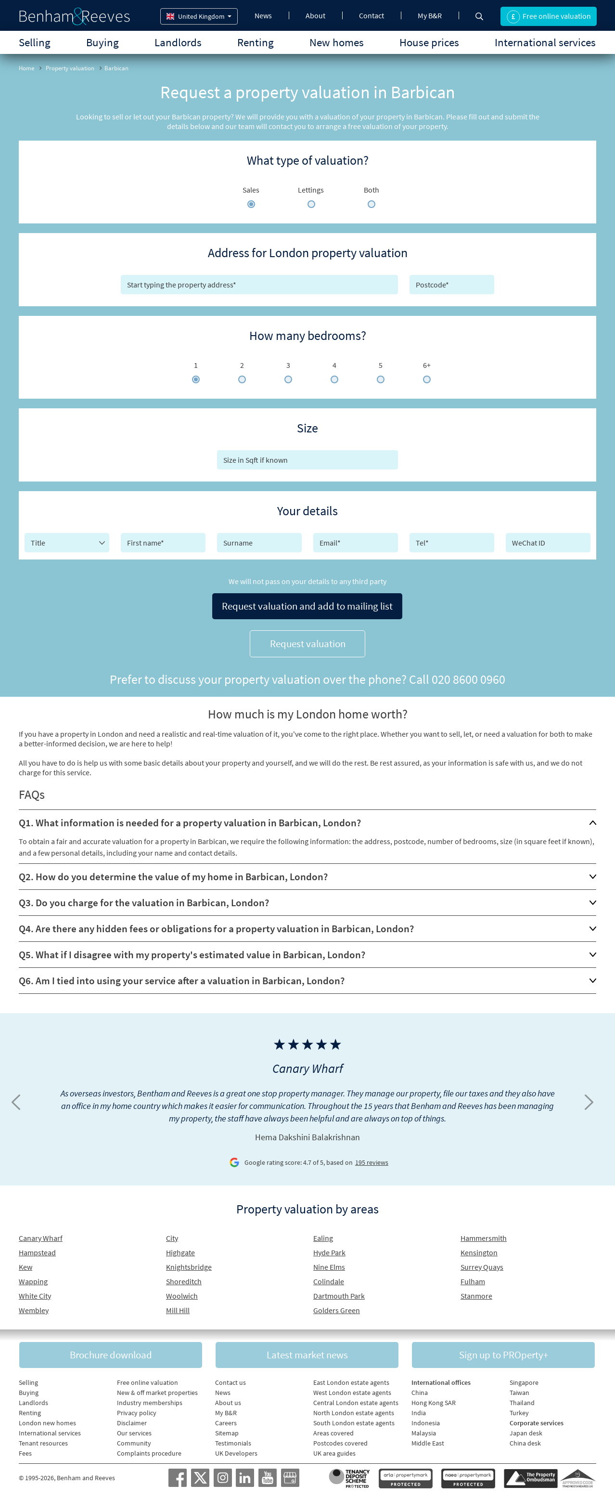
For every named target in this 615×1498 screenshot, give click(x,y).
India (418, 1410)
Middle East (427, 1440)
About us (228, 1400)
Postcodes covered (340, 1440)
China (419, 1390)
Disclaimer (132, 1420)
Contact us (230, 1380)
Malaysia (423, 1430)
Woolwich (182, 1293)
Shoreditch (184, 1278)
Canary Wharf (41, 1235)
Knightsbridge (189, 1264)
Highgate (180, 1249)
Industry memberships (149, 1400)
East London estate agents (351, 1380)
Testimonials (233, 1440)
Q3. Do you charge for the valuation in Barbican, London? (144, 899)
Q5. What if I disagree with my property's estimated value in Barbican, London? (192, 951)
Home (26, 68)
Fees (25, 1450)
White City (35, 1293)
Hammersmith (484, 1235)
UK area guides (334, 1450)
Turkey (519, 1410)
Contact (371, 15)
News (263, 15)
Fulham (473, 1278)
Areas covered (333, 1430)
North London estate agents (353, 1410)
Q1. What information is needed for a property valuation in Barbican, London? (190, 819)
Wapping (33, 1278)
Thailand (522, 1400)
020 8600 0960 (468, 676)
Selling (35, 42)
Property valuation (70, 68)
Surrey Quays (482, 1264)
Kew (25, 1264)
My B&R (430, 15)
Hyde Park (329, 1249)
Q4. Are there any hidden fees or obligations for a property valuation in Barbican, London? (216, 925)
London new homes (47, 1420)
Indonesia (425, 1420)
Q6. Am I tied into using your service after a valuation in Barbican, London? (182, 977)
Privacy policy (136, 1410)
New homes (336, 42)
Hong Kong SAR (433, 1400)
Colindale (328, 1278)
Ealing (323, 1235)
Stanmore (476, 1293)
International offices (441, 1380)
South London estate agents (354, 1420)
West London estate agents (352, 1390)
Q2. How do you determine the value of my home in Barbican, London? (173, 873)
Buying (102, 42)
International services (545, 42)
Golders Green (336, 1307)
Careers (226, 1420)
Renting (255, 42)
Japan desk (526, 1430)
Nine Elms (329, 1264)
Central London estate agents (355, 1400)
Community (134, 1440)
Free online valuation (147, 1380)
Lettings (311, 190)
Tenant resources (43, 1440)
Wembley (34, 1307)
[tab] (307, 820)
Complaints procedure (149, 1450)
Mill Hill (178, 1307)
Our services (134, 1430)
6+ (427, 365)
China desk (525, 1440)
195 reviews (371, 1160)
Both (371, 190)
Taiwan (519, 1390)
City (172, 1235)
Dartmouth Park (339, 1293)
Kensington (479, 1249)
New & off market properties (157, 1390)
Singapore (524, 1380)
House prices (429, 42)
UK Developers (236, 1450)
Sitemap (227, 1430)
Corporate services (537, 1420)
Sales (251, 190)
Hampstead (37, 1249)
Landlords (178, 42)
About (315, 15)
